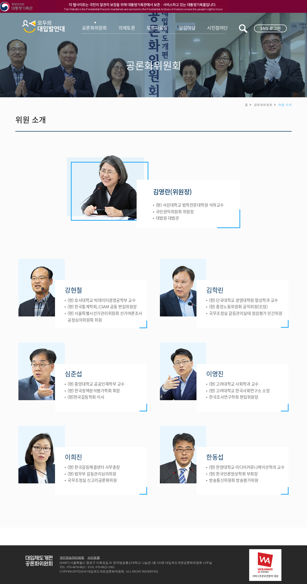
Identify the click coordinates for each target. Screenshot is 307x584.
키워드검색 (243, 28)
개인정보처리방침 (72, 557)
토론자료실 (157, 27)
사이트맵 (93, 557)
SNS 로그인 (270, 28)
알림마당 (187, 27)
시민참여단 (217, 27)
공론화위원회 (94, 27)
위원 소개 (285, 104)
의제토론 (126, 27)
